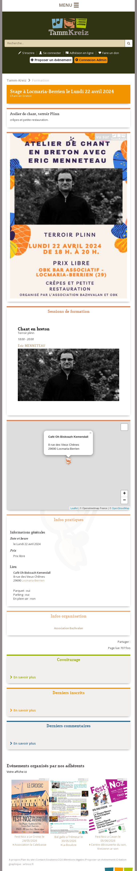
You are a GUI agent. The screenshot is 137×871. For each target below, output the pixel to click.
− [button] (124, 500)
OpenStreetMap (120, 508)
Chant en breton (21, 96)
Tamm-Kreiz (16, 80)
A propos (14, 859)
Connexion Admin (91, 60)
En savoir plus (23, 677)
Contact (40, 859)
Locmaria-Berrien (46, 91)
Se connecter (50, 53)
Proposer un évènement (51, 60)
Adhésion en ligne (80, 53)
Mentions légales (74, 859)
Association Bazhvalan (68, 628)
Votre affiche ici (17, 772)
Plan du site (28, 859)
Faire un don (108, 53)
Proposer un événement (100, 859)
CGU (60, 859)
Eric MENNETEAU (31, 345)
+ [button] (124, 493)
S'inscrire (26, 53)
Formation (40, 80)
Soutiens (51, 859)
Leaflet (74, 508)
